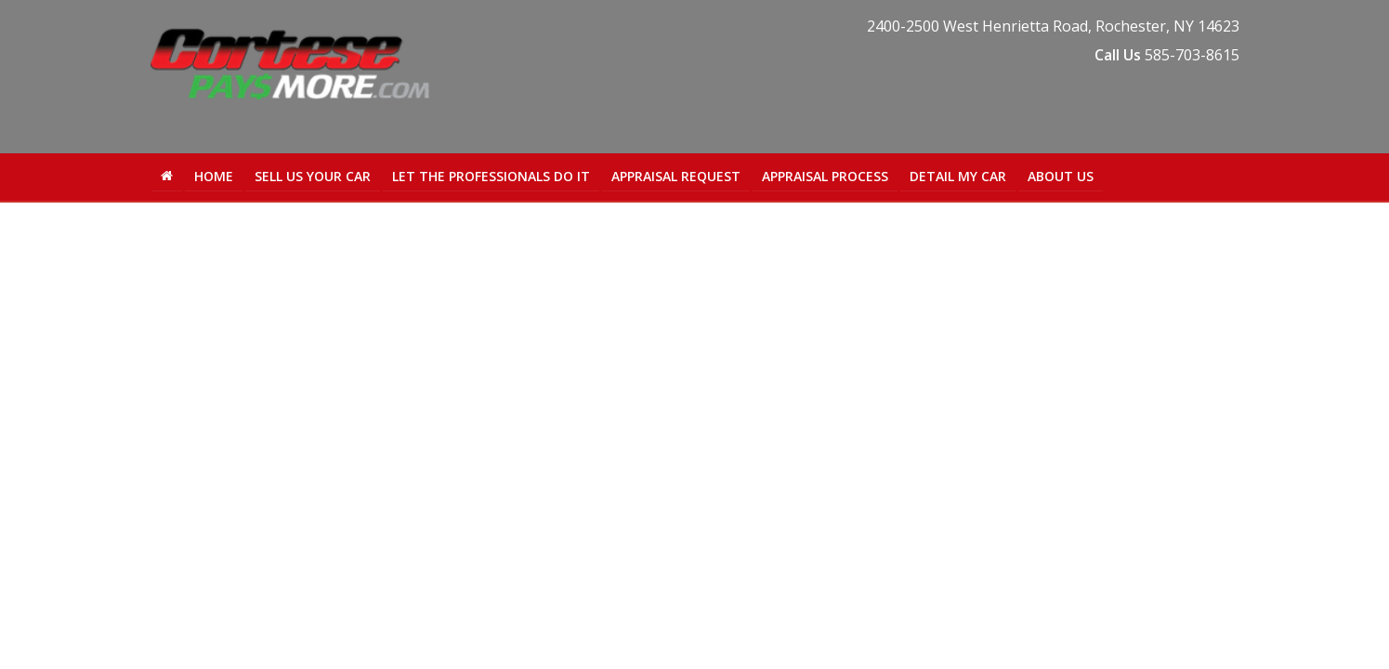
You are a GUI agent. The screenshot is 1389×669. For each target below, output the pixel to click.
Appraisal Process (825, 176)
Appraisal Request (675, 176)
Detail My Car (958, 176)
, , (1053, 26)
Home (213, 176)
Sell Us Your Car (313, 176)
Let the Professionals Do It (491, 176)
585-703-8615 (1192, 55)
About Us (1061, 176)
